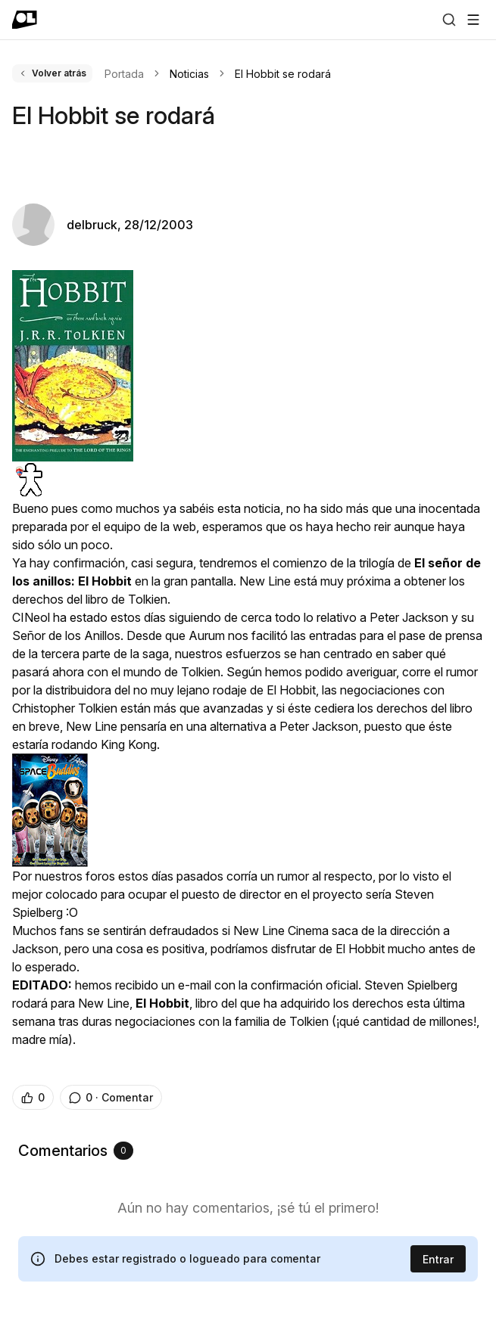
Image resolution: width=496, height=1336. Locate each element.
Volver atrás (52, 73)
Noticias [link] (189, 73)
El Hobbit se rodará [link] (283, 73)
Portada (124, 73)
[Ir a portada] (24, 20)
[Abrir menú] (473, 19)
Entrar (438, 1259)
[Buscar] (449, 19)
